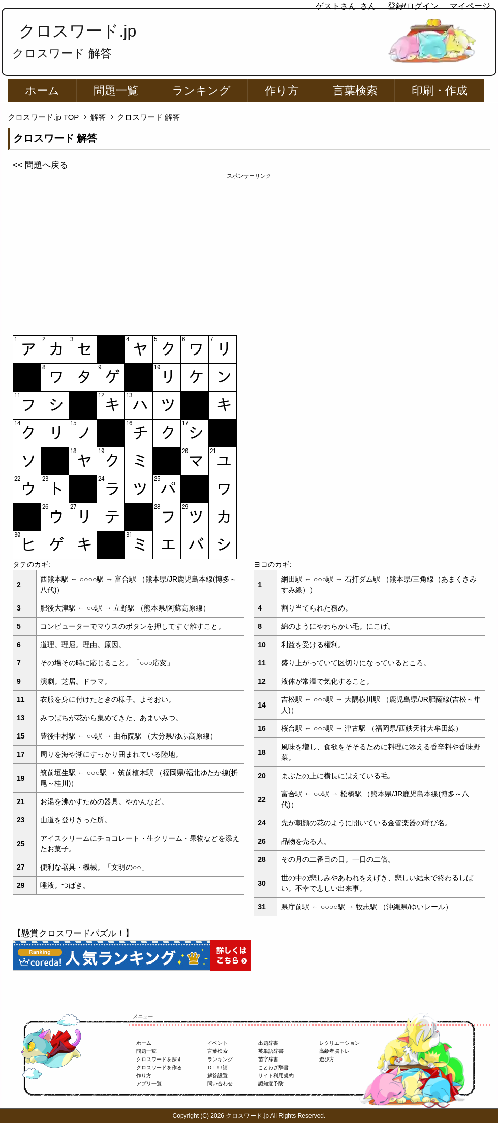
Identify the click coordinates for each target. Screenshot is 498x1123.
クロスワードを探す (159, 1059)
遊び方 (326, 1059)
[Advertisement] (249, 251)
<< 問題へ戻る (40, 165)
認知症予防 (271, 1083)
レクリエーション (339, 1043)
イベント (217, 1043)
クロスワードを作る (159, 1067)
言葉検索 (355, 90)
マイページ (470, 6)
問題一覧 (116, 90)
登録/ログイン (413, 6)
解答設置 (217, 1075)
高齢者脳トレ (334, 1051)
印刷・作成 (440, 90)
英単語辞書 (271, 1051)
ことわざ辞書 (273, 1067)
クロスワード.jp (77, 31)
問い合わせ (220, 1083)
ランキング (201, 90)
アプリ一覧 (149, 1083)
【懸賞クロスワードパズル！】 (73, 933)
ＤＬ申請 (217, 1067)
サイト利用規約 (276, 1075)
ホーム (42, 90)
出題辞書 (268, 1043)
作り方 (282, 90)
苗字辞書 (268, 1059)
